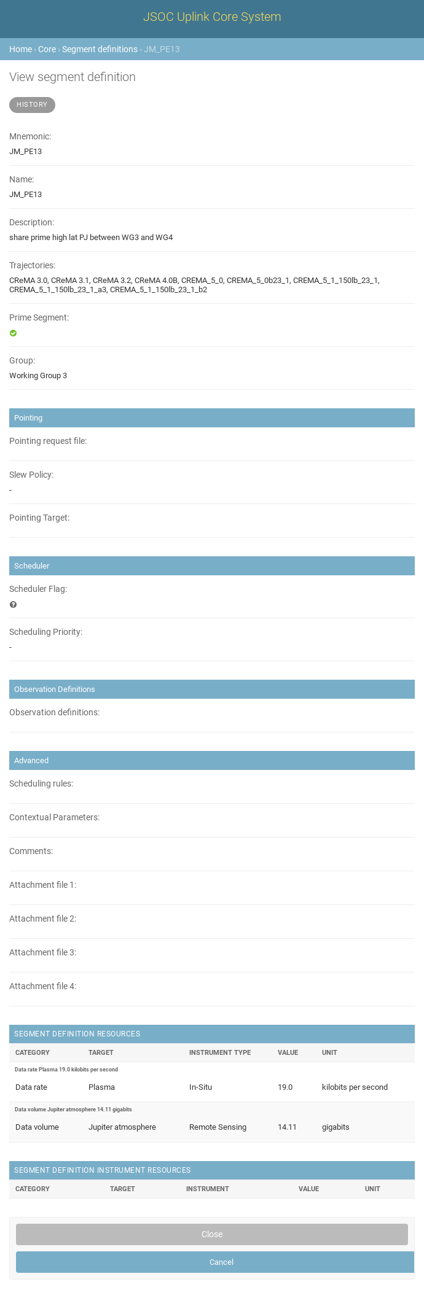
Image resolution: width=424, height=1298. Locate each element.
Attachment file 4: (42, 986)
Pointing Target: (39, 518)
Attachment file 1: (42, 885)
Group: (22, 360)
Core (47, 49)
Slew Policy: (31, 475)
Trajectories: (32, 265)
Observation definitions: (54, 712)
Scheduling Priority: (45, 632)
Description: (31, 222)
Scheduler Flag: (38, 589)
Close (212, 1234)
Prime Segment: (39, 317)
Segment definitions (100, 49)
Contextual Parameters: (54, 817)
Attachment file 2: (42, 918)
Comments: (31, 851)
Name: (21, 179)
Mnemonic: (30, 136)
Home (20, 49)
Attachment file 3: (42, 952)
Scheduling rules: (41, 783)
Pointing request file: (48, 441)
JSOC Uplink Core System (212, 16)
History (32, 105)
